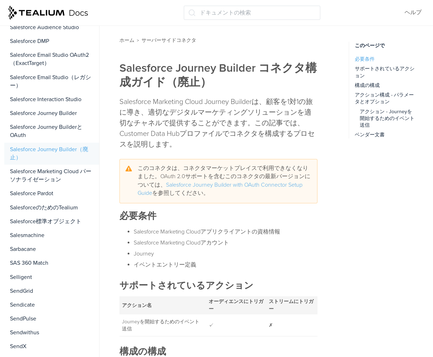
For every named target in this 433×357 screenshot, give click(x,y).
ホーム (126, 40)
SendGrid (21, 291)
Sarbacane (23, 249)
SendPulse (23, 318)
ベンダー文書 (370, 135)
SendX (18, 346)
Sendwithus (24, 332)
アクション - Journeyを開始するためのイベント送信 (387, 118)
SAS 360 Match (29, 263)
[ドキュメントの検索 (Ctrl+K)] (252, 13)
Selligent (21, 277)
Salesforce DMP (29, 41)
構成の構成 (367, 85)
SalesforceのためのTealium (44, 207)
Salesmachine (27, 235)
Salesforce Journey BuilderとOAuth (46, 131)
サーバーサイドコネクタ (168, 40)
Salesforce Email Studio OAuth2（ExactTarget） (49, 59)
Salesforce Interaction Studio (45, 99)
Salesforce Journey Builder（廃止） (49, 153)
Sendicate (22, 304)
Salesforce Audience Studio (44, 27)
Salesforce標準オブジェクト (45, 221)
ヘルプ (413, 12)
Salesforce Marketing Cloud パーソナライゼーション (50, 175)
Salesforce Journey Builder (43, 113)
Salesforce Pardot (31, 193)
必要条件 (365, 59)
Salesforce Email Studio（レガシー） (50, 81)
